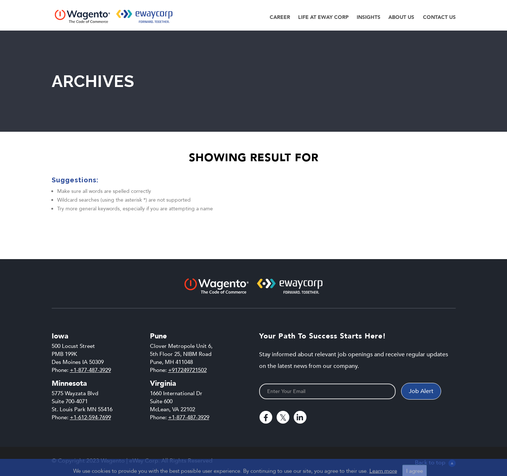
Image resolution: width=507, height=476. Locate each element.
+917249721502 (187, 370)
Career (280, 17)
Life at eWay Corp (323, 17)
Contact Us (439, 17)
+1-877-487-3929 (90, 370)
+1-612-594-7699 (90, 417)
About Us (401, 17)
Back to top (435, 463)
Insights (368, 17)
